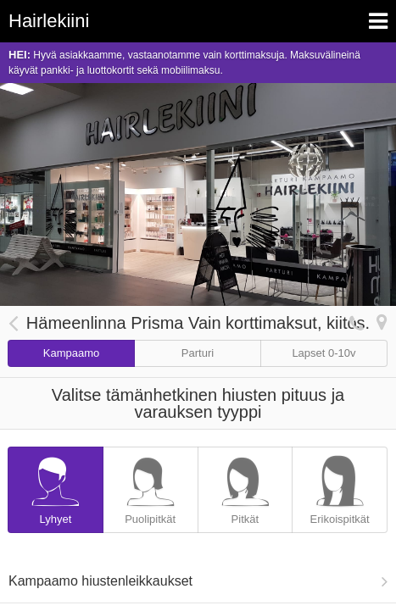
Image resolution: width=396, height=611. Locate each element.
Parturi (197, 353)
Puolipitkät (150, 486)
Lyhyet (55, 486)
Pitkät (245, 486)
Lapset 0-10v (323, 353)
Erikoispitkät (339, 486)
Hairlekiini (48, 20)
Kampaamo (71, 353)
